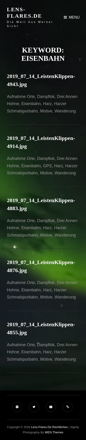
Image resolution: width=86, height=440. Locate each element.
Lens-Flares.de (24, 12)
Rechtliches (60, 427)
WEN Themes (54, 432)
